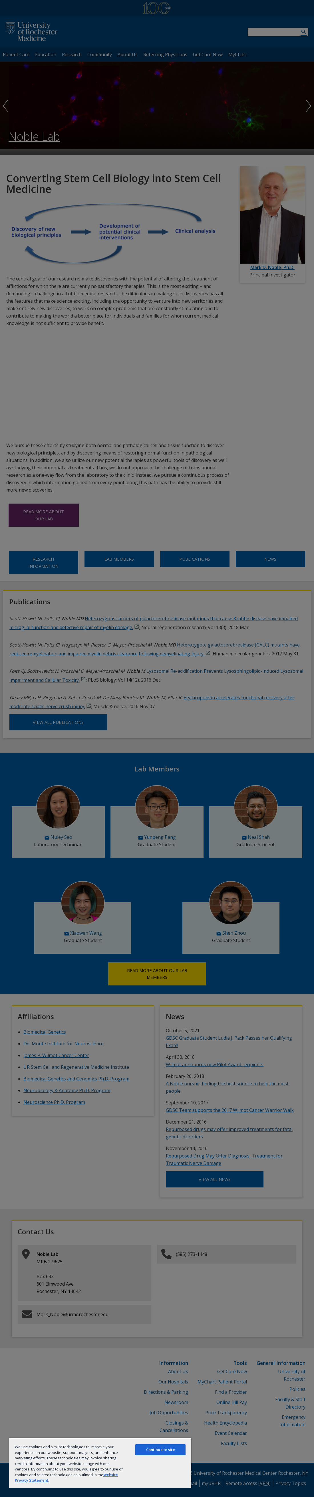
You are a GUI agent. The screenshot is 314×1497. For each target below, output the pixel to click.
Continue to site (160, 1449)
